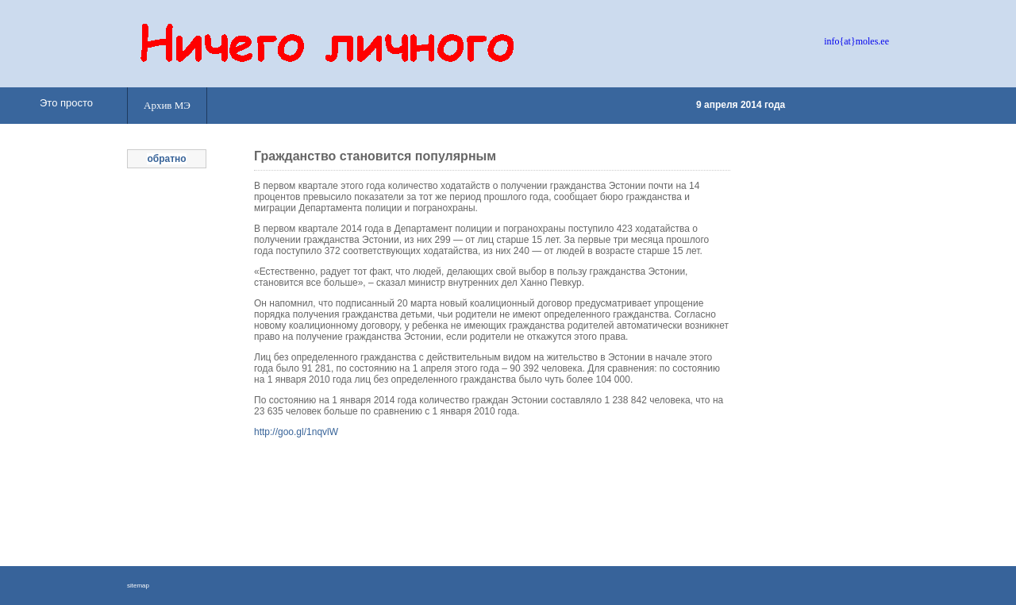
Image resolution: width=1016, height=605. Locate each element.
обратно (166, 158)
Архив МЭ (167, 105)
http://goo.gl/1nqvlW (296, 431)
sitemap (138, 585)
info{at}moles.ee (856, 41)
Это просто (66, 103)
